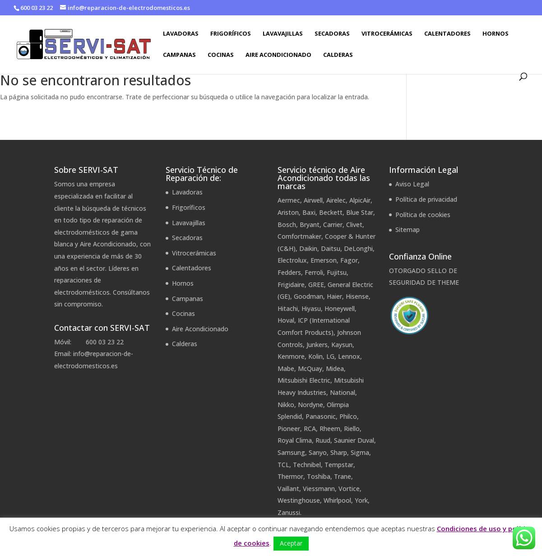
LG (330, 356)
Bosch (287, 224)
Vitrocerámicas (386, 33)
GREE (316, 284)
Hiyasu (311, 308)
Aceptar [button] (291, 543)
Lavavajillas (283, 33)
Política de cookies (422, 214)
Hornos (495, 33)
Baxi (308, 212)
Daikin (308, 248)
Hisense (357, 296)
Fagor (349, 260)
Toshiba (318, 476)
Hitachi (288, 308)
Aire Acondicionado (278, 55)
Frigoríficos (230, 33)
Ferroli (314, 272)
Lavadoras (181, 33)
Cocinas (221, 55)
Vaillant (288, 488)
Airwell (313, 200)
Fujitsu (337, 272)
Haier (334, 296)
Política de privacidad (426, 199)
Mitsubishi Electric (304, 380)
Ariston (288, 212)
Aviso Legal (412, 184)
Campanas (179, 55)
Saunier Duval (354, 440)
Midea (335, 368)
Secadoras (332, 33)
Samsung (291, 452)
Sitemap (407, 229)
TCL (283, 464)
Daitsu (330, 248)
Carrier (333, 224)
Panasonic (321, 416)
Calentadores (447, 33)
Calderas (338, 55)
